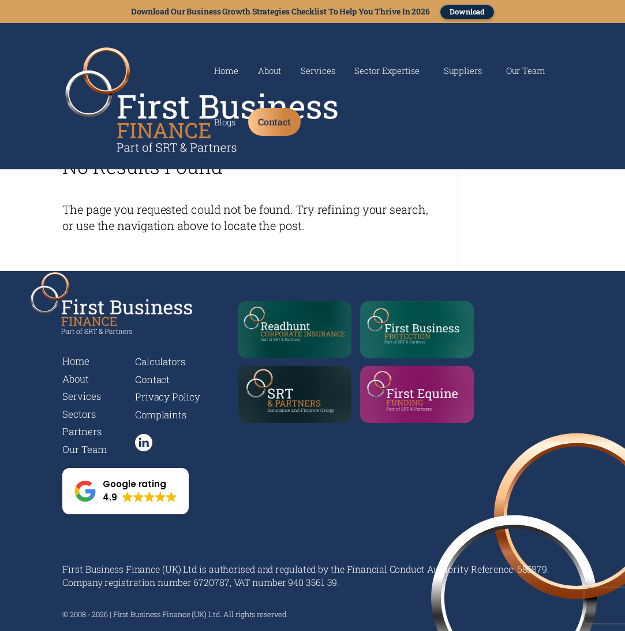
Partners (81, 431)
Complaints (160, 414)
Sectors (78, 414)
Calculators (160, 361)
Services (318, 71)
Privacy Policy (167, 396)
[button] (125, 491)
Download (467, 11)
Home (226, 71)
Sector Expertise (386, 71)
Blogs (224, 123)
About (270, 71)
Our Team (525, 71)
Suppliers (463, 71)
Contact (274, 122)
